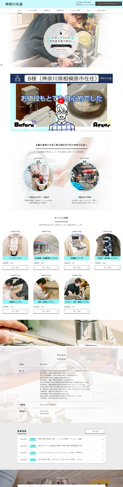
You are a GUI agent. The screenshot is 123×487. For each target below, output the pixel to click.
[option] (61, 40)
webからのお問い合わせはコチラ (108, 3)
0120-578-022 (84, 3)
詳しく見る (15, 275)
